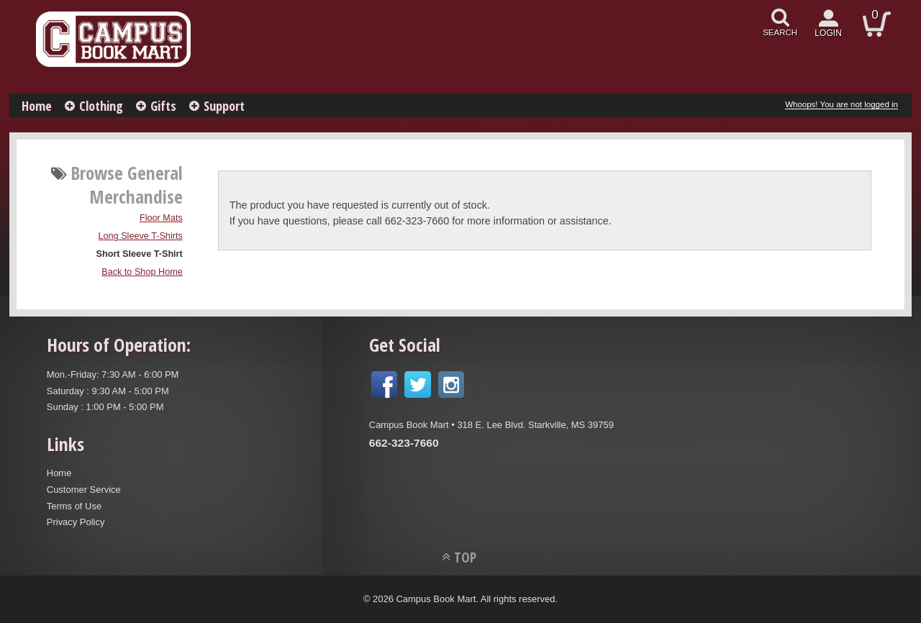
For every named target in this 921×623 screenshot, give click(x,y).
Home (37, 105)
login (828, 33)
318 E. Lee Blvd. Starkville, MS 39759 (535, 424)
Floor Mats (161, 218)
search (780, 32)
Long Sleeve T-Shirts (141, 236)
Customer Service (84, 489)
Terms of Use (74, 506)
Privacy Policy (76, 522)
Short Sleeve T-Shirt (139, 254)
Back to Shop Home (142, 272)
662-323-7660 (404, 443)
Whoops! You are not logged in (841, 104)
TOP (465, 557)
